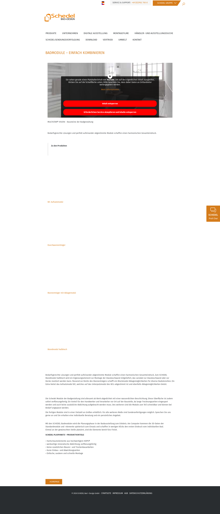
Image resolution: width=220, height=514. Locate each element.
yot (105, 503)
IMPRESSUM (118, 493)
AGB (126, 493)
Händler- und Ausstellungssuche (154, 33)
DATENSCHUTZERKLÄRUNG (140, 493)
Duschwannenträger (56, 245)
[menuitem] (104, 2)
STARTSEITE (106, 493)
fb (91, 503)
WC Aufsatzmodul (55, 202)
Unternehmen (70, 33)
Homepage (54, 482)
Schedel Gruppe (165, 3)
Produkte (51, 33)
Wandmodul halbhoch (57, 349)
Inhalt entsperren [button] (110, 103)
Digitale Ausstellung (95, 33)
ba (120, 503)
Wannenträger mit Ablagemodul (62, 293)
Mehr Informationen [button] (110, 89)
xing (98, 503)
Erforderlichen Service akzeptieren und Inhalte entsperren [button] (110, 112)
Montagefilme (121, 33)
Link (127, 503)
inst (112, 503)
